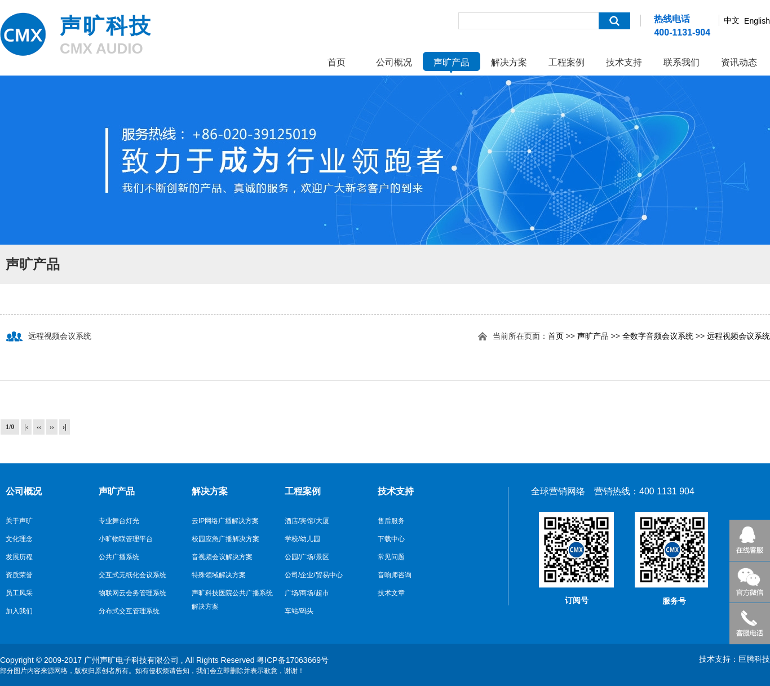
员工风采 (19, 593)
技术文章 (391, 593)
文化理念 (19, 539)
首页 (337, 62)
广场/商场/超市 (307, 593)
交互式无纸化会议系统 (132, 575)
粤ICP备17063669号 (292, 660)
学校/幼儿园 (302, 539)
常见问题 (391, 557)
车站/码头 (299, 611)
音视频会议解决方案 (222, 557)
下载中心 (391, 539)
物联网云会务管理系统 (132, 593)
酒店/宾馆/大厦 (307, 521)
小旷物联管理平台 (126, 539)
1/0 (10, 427)
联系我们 (681, 62)
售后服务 (391, 521)
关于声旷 (19, 521)
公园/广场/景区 (307, 557)
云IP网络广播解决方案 (225, 521)
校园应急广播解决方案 (225, 539)
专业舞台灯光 (119, 521)
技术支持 (624, 62)
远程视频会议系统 (738, 335)
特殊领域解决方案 (219, 575)
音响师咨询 (394, 575)
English (757, 20)
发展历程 (19, 557)
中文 (732, 20)
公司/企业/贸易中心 (314, 575)
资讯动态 (739, 62)
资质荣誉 (19, 575)
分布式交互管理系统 (129, 611)
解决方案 (509, 62)
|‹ (26, 427)
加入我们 (19, 611)
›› (52, 427)
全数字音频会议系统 (657, 335)
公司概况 (394, 62)
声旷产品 (451, 62)
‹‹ (39, 427)
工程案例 (566, 62)
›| (65, 427)
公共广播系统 (119, 557)
